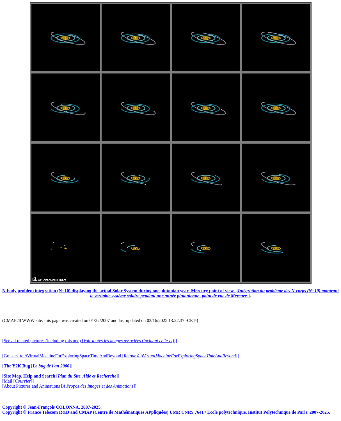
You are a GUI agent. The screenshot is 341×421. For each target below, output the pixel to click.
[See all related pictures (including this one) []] (89, 340)
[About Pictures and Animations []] (69, 386)
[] (37, 366)
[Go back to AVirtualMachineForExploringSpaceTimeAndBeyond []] (120, 355)
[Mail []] (18, 381)
